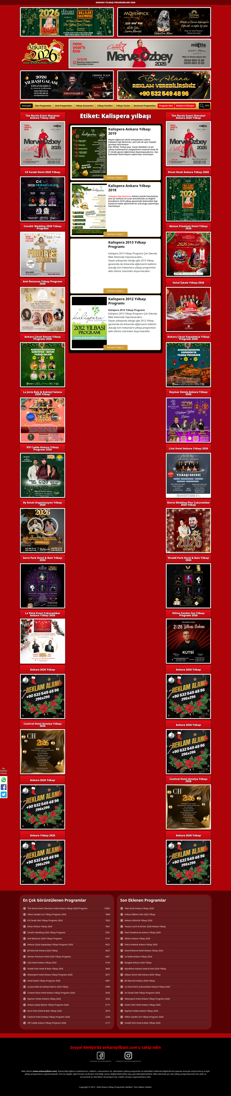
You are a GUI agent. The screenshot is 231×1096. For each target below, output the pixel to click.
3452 (107, 992)
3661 (107, 980)
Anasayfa (26, 105)
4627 (107, 950)
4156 (107, 962)
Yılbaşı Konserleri (85, 105)
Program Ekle (166, 105)
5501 (107, 932)
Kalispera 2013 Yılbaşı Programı (127, 244)
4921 (107, 944)
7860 (107, 914)
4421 (107, 956)
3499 (107, 986)
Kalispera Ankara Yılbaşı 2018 (129, 187)
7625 (107, 920)
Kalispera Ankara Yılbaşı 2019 (129, 131)
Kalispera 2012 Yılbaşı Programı (127, 300)
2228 (107, 1016)
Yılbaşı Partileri (105, 105)
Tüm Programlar (43, 105)
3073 (107, 1010)
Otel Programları (63, 105)
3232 (107, 998)
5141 (107, 938)
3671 (107, 974)
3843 (107, 968)
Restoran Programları (145, 105)
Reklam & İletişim (185, 105)
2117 (107, 1022)
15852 (107, 908)
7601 (107, 926)
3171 (107, 1004)
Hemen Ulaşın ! (115, 177)
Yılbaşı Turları (123, 105)
